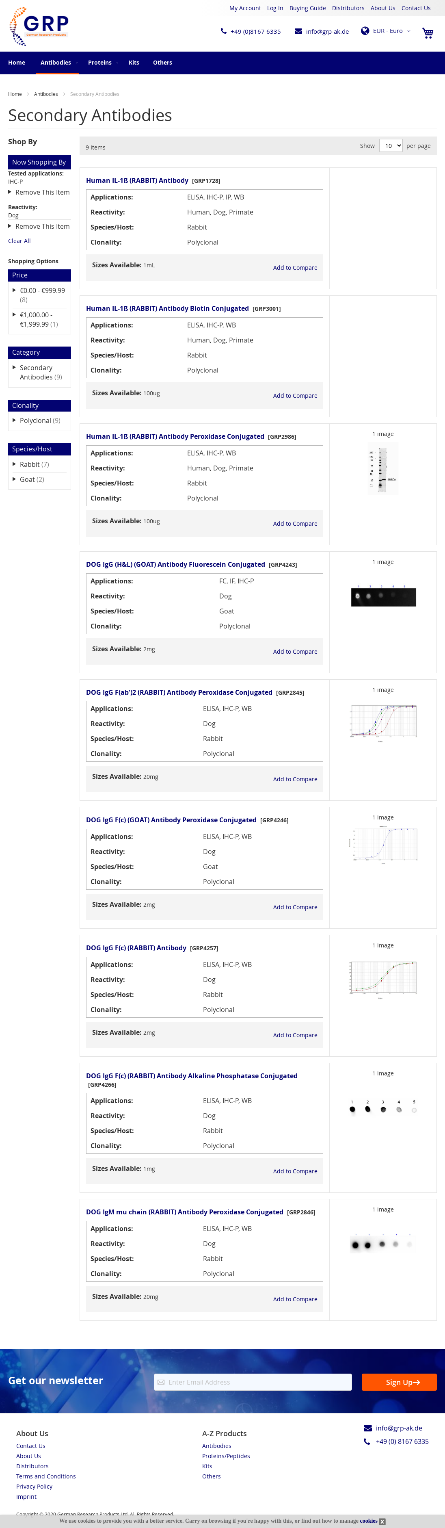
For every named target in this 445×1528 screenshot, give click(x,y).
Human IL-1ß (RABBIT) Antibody (137, 180)
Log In (275, 8)
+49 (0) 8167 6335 (402, 1441)
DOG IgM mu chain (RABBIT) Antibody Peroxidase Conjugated (184, 1211)
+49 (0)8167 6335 (256, 31)
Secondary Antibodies (43, 372)
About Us (383, 8)
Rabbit (40, 464)
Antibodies (46, 94)
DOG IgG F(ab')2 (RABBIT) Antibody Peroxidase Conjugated (179, 692)
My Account (245, 8)
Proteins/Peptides (226, 1456)
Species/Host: (112, 227)
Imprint (26, 1496)
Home (16, 62)
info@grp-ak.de (327, 31)
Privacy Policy (34, 1486)
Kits (207, 1466)
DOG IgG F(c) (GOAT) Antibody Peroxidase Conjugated (171, 819)
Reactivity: (108, 212)
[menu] (222, 63)
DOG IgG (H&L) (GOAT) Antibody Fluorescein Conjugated (175, 564)
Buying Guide (307, 8)
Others (211, 1476)
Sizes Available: (117, 264)
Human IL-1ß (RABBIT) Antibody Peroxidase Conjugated (175, 436)
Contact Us (416, 8)
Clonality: (106, 242)
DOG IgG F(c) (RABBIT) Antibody (136, 947)
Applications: (112, 197)
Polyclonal (43, 420)
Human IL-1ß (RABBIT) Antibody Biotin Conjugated (167, 308)
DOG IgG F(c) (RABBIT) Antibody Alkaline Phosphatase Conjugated (192, 1075)
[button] (387, 30)
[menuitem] (57, 63)
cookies (369, 1521)
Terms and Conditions (46, 1476)
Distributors (348, 8)
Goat (38, 479)
